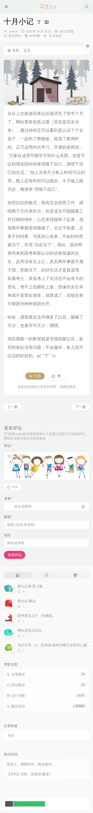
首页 (13, 50)
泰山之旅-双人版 (30, 586)
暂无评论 (14, 36)
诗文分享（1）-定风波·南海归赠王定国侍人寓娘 (53, 645)
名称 (8, 498)
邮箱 (8, 517)
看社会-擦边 (26, 601)
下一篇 (80, 407)
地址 (7, 535)
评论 (8, 445)
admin (13, 31)
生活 (11, 735)
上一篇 (12, 407)
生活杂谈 (55, 36)
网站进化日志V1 (29, 630)
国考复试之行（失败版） (36, 615)
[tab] (17, 575)
